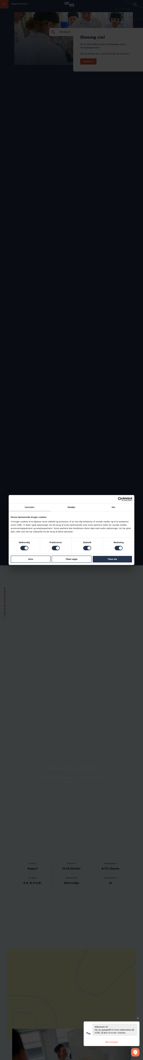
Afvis (30, 559)
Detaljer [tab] (71, 507)
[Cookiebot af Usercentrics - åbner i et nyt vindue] (120, 499)
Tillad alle (112, 559)
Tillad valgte (71, 559)
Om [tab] (113, 507)
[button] (135, 1052)
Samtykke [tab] (30, 507)
